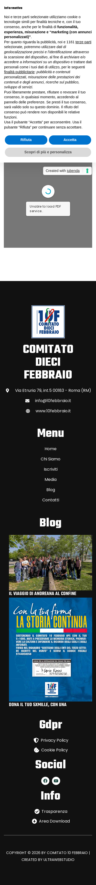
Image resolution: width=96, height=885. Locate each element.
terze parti (83, 42)
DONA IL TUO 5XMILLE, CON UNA (38, 705)
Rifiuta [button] (26, 140)
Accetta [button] (70, 140)
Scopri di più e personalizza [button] (47, 152)
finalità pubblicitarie (19, 72)
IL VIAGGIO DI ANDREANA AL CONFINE (42, 594)
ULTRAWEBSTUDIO (59, 859)
